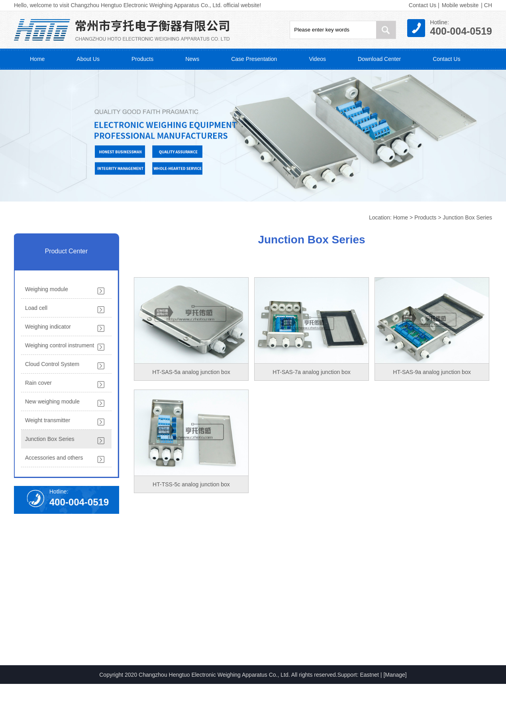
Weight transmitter (45, 420)
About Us (88, 59)
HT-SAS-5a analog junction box (191, 372)
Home (37, 59)
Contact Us (422, 5)
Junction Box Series (467, 217)
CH (488, 5)
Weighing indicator (46, 326)
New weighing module (50, 401)
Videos (317, 59)
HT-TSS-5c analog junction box (191, 484)
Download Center (379, 59)
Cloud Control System (50, 364)
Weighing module (44, 289)
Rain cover (36, 383)
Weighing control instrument (57, 345)
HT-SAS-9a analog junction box (432, 372)
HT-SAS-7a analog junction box (311, 372)
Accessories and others (52, 457)
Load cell (34, 308)
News (192, 59)
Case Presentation (254, 59)
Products (142, 59)
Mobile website (460, 5)
